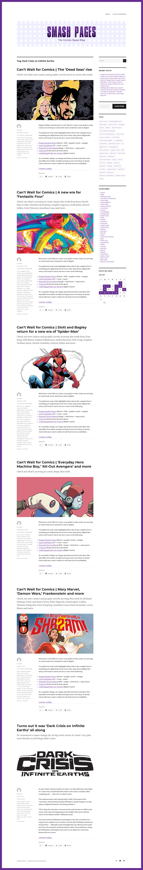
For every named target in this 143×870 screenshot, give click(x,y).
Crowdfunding (104, 212)
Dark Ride (29, 415)
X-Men (19, 446)
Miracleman (28, 429)
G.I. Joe (19, 686)
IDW (122, 150)
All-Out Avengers (25, 534)
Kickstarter (111, 156)
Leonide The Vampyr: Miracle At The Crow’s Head (23, 427)
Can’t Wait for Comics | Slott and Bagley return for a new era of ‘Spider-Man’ (52, 329)
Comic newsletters (119, 14)
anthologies (103, 124)
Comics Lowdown (104, 137)
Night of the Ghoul (22, 431)
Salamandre (26, 292)
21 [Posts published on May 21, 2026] (116, 293)
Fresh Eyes (103, 221)
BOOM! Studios (116, 127)
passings (109, 162)
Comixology (115, 137)
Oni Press (102, 162)
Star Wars (102, 169)
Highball (19, 548)
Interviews (103, 231)
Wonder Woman (120, 175)
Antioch (19, 536)
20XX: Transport (21, 671)
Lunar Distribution (45, 146)
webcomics (110, 172)
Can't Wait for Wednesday (24, 135)
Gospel (28, 288)
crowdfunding (118, 140)
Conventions (104, 208)
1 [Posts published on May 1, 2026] (120, 283)
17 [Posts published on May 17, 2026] (100, 293)
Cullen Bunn (103, 143)
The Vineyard (26, 698)
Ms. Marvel (26, 147)
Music (102, 239)
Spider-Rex (20, 690)
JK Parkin (19, 130)
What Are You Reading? (106, 175)
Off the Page (104, 240)
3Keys (18, 406)
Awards (102, 193)
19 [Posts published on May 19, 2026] (108, 293)
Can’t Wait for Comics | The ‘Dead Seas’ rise (54, 69)
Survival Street (28, 690)
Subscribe (119, 106)
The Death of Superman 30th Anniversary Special (25, 298)
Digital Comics (104, 216)
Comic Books (21, 799)
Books (102, 194)
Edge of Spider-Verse (23, 683)
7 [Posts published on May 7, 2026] (116, 286)
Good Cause (103, 223)
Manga (102, 235)
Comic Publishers (105, 202)
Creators (103, 210)
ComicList (42, 151)
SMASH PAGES (21, 861)
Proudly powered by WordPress (36, 861)
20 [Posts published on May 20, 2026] (112, 293)
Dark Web (28, 141)
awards (101, 127)
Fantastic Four (21, 288)
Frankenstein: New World (24, 684)
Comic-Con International (106, 134)
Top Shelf (102, 172)
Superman (121, 169)
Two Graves (25, 307)
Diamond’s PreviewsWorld (48, 148)
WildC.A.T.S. (20, 309)
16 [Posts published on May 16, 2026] (124, 289)
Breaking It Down (105, 196)
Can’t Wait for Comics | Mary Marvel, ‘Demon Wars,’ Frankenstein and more (50, 591)
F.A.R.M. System (25, 286)
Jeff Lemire (102, 156)
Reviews (102, 250)
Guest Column (104, 227)
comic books (21, 139)
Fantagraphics (114, 147)
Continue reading (45, 168)
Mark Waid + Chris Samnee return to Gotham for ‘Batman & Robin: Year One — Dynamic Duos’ (112, 84)
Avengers (121, 124)
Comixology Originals (105, 140)
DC (21, 815)
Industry (103, 229)
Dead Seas (20, 143)
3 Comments (20, 821)
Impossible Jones (22, 423)
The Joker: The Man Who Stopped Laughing (25, 440)
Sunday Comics (111, 169)
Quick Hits (103, 248)
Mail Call (103, 233)
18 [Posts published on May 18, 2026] (104, 293)
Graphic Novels (104, 225)
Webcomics (103, 260)
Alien (18, 534)
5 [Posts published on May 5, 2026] (108, 286)
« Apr (104, 302)
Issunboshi (20, 290)
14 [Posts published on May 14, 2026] (116, 289)
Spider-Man (117, 166)
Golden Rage (25, 686)
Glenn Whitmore (104, 150)
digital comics (103, 147)
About (108, 14)
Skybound (102, 166)
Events (102, 217)
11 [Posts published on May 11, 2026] (104, 289)
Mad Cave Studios (104, 159)
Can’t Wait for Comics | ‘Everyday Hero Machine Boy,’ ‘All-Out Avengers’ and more (54, 464)
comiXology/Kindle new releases (51, 153)
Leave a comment (22, 157)
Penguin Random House (47, 143)
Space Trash (24, 554)
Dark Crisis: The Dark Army (24, 809)
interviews (113, 153)
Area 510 (24, 273)
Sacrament (29, 688)
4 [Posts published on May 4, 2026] (104, 286)
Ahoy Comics (103, 121)
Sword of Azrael (21, 692)
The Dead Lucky (26, 694)
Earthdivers (20, 417)
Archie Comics (112, 124)
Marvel (120, 159)
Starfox (22, 433)
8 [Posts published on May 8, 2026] (120, 286)
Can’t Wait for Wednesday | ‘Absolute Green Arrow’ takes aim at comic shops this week (112, 93)
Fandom (102, 219)
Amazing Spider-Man (115, 121)
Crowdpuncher (104, 214)
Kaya (21, 425)
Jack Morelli (121, 153)
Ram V (26, 817)
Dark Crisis (20, 677)
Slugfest (109, 166)
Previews (103, 246)
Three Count (104, 258)
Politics (102, 244)
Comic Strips (104, 204)
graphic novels (21, 688)
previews (116, 162)
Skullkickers (20, 294)
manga (114, 159)
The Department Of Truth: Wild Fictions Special (24, 149)
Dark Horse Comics (114, 143)
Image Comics (103, 153)
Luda (24, 552)
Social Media (104, 254)
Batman (108, 127)
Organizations (104, 242)
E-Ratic (24, 544)
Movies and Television (107, 237)
